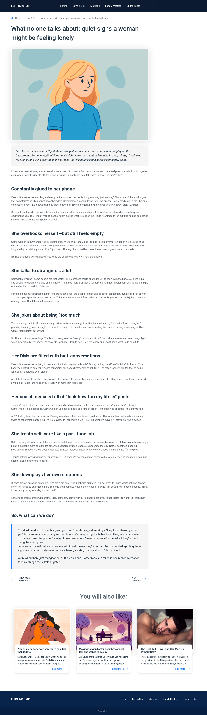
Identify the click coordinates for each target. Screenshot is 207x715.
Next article (140, 579)
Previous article (20, 579)
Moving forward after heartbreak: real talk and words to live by (101, 650)
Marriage (153, 699)
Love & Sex (137, 699)
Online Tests (190, 699)
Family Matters (170, 699)
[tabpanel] (42, 632)
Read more (58, 668)
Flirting (123, 699)
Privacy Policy (103, 711)
